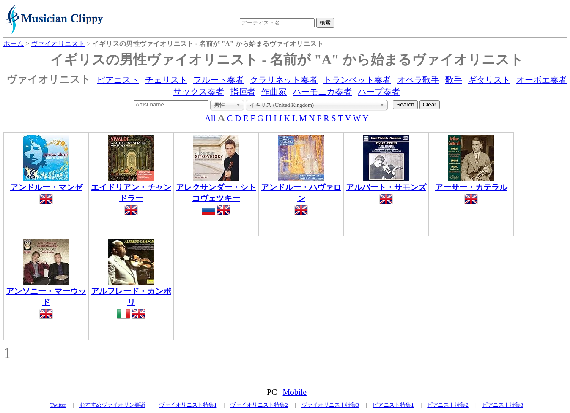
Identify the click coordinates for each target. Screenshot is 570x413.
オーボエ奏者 (541, 79)
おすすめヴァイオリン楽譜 (112, 405)
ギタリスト (489, 79)
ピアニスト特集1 (393, 405)
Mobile (295, 392)
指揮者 (242, 91)
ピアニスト (118, 79)
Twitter (58, 405)
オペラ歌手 (418, 79)
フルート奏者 (218, 79)
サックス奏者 (198, 91)
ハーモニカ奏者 (322, 91)
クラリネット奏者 (284, 79)
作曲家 (274, 91)
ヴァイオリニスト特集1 (188, 405)
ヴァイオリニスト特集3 (330, 405)
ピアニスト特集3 (502, 405)
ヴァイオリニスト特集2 (259, 405)
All (210, 118)
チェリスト (166, 79)
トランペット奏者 (357, 79)
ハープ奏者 (379, 91)
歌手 (453, 79)
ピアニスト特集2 (448, 405)
